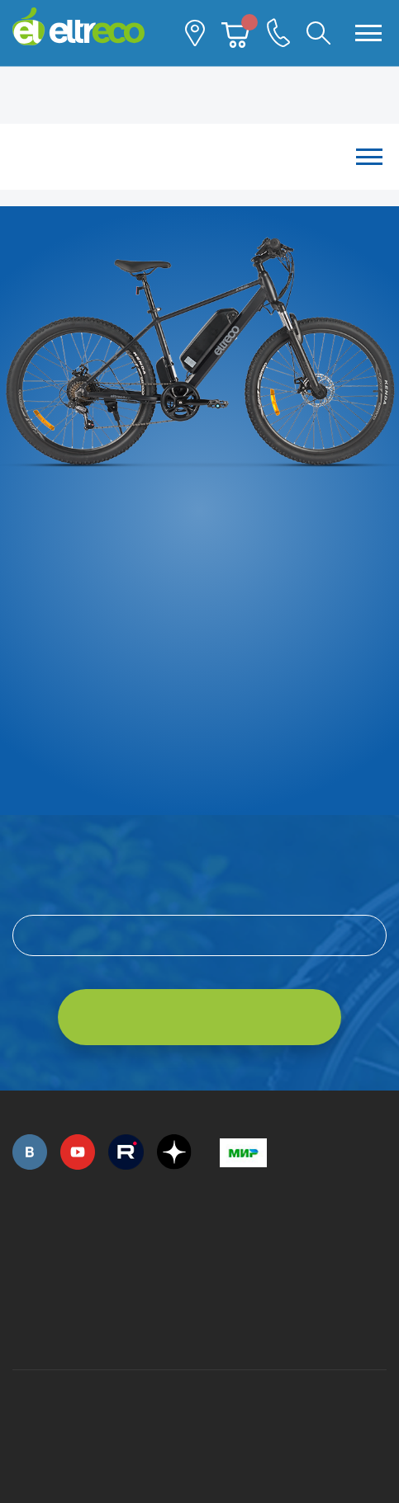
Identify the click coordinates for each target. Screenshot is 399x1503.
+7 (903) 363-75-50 (229, 1327)
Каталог (199, 156)
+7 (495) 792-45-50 (21, 1249)
